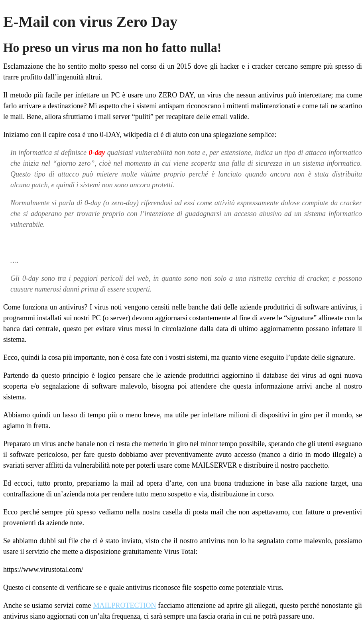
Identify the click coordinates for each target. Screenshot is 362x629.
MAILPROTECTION (124, 605)
